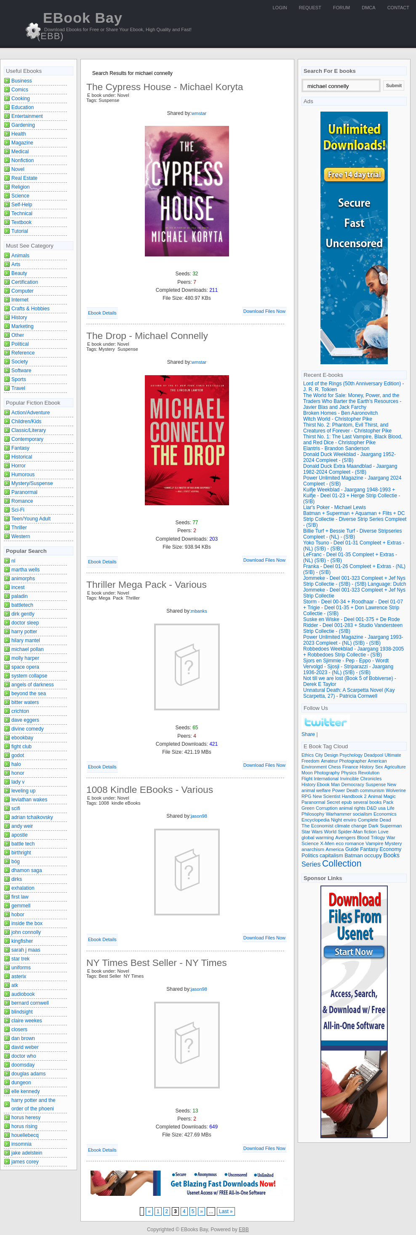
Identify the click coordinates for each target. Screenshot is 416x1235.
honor (17, 773)
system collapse (29, 676)
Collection (342, 864)
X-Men (327, 843)
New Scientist (327, 796)
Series (311, 864)
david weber (25, 1047)
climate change (351, 825)
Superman (391, 825)
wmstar (199, 113)
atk (14, 985)
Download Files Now (264, 311)
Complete (368, 819)
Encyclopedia (315, 819)
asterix (18, 976)
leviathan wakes (29, 800)
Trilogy (378, 837)
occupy (373, 855)
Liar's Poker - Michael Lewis (334, 507)
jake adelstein (26, 1153)
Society (19, 362)
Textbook (21, 222)
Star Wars (312, 831)
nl (13, 561)
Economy (391, 849)
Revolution (369, 772)
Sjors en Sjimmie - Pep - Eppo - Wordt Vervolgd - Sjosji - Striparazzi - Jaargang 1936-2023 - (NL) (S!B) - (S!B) (348, 666)
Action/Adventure (30, 413)
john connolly (26, 932)
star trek (20, 959)
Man (335, 784)
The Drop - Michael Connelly (147, 335)
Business (21, 81)
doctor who (23, 1056)
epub (346, 802)
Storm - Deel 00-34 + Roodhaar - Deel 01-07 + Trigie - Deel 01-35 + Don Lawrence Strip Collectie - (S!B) (353, 607)
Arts (15, 264)
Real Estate (24, 178)
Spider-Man (350, 831)
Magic (390, 796)
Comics (19, 90)
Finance (350, 766)
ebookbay (22, 738)
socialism (362, 813)
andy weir (22, 826)
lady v (17, 782)
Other (17, 335)
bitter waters (25, 702)
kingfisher (22, 941)
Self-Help (21, 205)
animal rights (352, 808)
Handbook (352, 796)
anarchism (312, 849)
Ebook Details (102, 312)
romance (354, 843)
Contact (398, 7)
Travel (18, 388)
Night (336, 819)
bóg (15, 861)
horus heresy (25, 1117)
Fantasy (20, 448)
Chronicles (371, 778)
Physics (349, 772)
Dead (385, 819)
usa (382, 808)
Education (22, 107)
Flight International (320, 778)
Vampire (374, 843)
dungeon (21, 1083)
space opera (25, 667)
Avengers (345, 837)
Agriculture (395, 766)
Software (21, 370)
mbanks (199, 610)
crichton (20, 711)
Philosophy (312, 813)
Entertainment (27, 116)
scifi (15, 808)
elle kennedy (25, 1091)
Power (338, 790)
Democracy (352, 784)
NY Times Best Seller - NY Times (156, 962)
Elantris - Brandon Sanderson (336, 448)
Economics (385, 813)
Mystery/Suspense (32, 483)
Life (391, 808)
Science (20, 196)
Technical (21, 213)
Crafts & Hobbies (30, 309)
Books (392, 855)
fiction (370, 831)
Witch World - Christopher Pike (337, 419)
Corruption (327, 808)
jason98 (199, 816)
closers (19, 1029)
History (19, 317)
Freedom (310, 760)
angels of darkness (32, 685)
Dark (373, 825)
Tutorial (19, 231)
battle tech (23, 844)
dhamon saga (26, 870)
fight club (21, 747)
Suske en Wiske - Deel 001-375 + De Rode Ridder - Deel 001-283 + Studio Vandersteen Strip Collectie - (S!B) (353, 625)
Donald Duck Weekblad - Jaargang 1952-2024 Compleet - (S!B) (349, 457)
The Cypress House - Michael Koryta (164, 86)
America (334, 849)
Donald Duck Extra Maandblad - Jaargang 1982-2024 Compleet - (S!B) (350, 469)
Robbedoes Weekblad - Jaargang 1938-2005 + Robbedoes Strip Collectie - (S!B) (353, 652)
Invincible (349, 778)
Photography (327, 772)
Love (383, 831)
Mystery (393, 843)
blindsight (22, 1012)
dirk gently (23, 614)
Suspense (375, 784)
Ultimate (392, 755)
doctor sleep (25, 623)
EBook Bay (80, 25)
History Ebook (315, 784)
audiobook (23, 994)
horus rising (24, 1126)
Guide (352, 849)
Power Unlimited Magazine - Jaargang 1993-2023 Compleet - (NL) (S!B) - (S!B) (353, 640)
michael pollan (27, 649)
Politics (309, 856)
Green (308, 808)
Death (353, 790)
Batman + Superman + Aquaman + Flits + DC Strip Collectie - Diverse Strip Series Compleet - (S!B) (354, 519)
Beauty (19, 273)
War (391, 837)
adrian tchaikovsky (32, 817)
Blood (363, 837)
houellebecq (25, 1135)
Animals (20, 256)
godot (17, 755)
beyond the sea (28, 693)
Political (20, 344)
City (319, 755)
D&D (371, 808)
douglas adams (28, 1074)
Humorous (23, 474)
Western (20, 536)
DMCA (368, 7)
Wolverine (396, 790)
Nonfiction (22, 160)
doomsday (23, 1065)
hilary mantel (25, 640)
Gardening (23, 125)
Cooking (20, 98)
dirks (16, 879)
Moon (307, 772)
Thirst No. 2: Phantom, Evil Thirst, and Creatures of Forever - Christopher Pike (347, 428)
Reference (23, 353)
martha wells (25, 570)
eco (340, 843)
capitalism (331, 856)
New (392, 784)
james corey (25, 1162)
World (330, 831)
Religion (20, 187)
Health (18, 134)
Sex (379, 766)
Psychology (351, 755)
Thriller (19, 528)
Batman (353, 856)
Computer (22, 291)
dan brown (23, 1038)
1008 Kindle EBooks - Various (149, 789)
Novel (17, 169)
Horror (18, 466)
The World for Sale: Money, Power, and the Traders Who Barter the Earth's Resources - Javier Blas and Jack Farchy (352, 401)
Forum (341, 7)
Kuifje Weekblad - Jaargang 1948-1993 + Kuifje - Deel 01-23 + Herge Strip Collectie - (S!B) (351, 495)
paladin (19, 596)
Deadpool (373, 755)
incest (17, 587)
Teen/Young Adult (31, 519)
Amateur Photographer (343, 760)
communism (372, 790)
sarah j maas (25, 950)
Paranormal (24, 492)
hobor (17, 915)
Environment (314, 766)
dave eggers (25, 720)
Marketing (22, 326)
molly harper (25, 658)
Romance (22, 501)
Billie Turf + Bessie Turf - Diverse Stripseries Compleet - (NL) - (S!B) (352, 534)
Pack (388, 802)
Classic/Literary (28, 430)
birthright (21, 853)
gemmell (20, 906)
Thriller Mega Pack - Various (146, 584)
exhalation (23, 888)
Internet (20, 300)
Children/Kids (26, 421)
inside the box (27, 923)
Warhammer (339, 813)
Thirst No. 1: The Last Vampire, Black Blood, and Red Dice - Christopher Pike (353, 439)
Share (308, 734)
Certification (24, 282)
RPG (306, 796)
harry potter (24, 632)
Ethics (307, 755)
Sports (18, 379)
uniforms (21, 968)
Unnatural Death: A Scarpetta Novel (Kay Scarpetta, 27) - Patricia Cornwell (349, 693)
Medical (20, 152)
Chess (334, 766)
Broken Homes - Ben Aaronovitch (340, 413)
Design (331, 755)
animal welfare (316, 790)
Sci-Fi (17, 510)
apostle (19, 835)
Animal (375, 796)
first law (20, 897)
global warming (317, 837)
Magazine (22, 143)
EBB (244, 1229)
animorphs (23, 578)
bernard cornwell (30, 1003)
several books (367, 802)
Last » (226, 1211)
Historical (21, 457)
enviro (350, 819)
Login (280, 7)
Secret (333, 802)
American (377, 760)
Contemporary (27, 439)
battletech (22, 605)
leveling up (23, 791)
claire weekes (26, 1021)
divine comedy (27, 729)
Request (310, 7)
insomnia (21, 1144)
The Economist (317, 825)
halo (16, 764)
